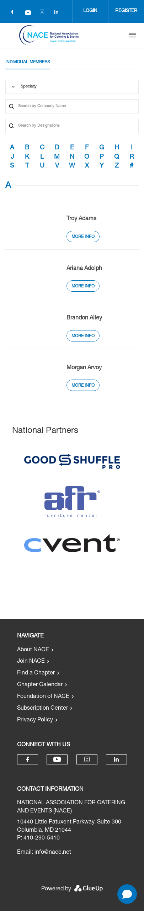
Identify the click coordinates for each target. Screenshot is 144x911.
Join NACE (31, 661)
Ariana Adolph (84, 269)
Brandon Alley (84, 318)
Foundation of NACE (43, 697)
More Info (83, 237)
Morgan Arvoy (84, 368)
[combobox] (72, 87)
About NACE (33, 650)
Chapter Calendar (40, 685)
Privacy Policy (35, 720)
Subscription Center (42, 708)
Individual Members (27, 62)
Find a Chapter (36, 673)
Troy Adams (81, 219)
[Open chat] (127, 894)
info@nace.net (52, 853)
